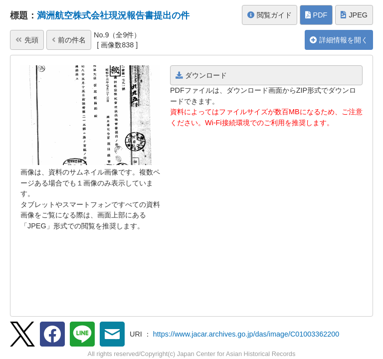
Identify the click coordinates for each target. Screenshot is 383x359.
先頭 (26, 40)
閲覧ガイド (269, 15)
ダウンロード (201, 75)
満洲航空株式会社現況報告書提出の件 (113, 15)
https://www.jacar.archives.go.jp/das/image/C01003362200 (246, 334)
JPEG (354, 15)
